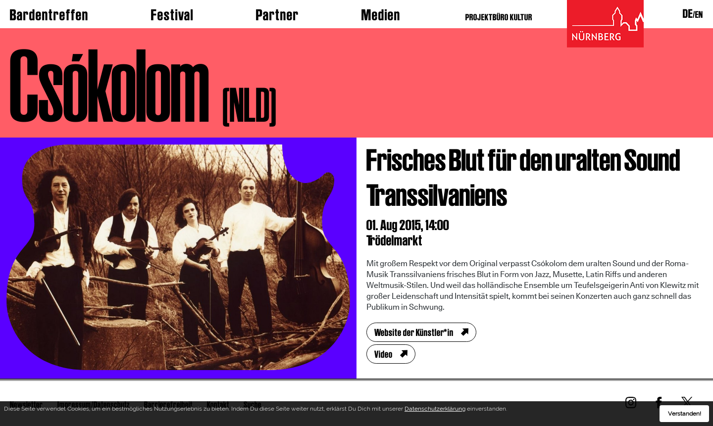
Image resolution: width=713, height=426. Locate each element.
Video (383, 354)
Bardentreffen (49, 15)
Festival (172, 15)
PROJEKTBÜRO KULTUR (498, 17)
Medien (381, 15)
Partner (277, 15)
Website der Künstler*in (414, 332)
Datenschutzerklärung (435, 408)
